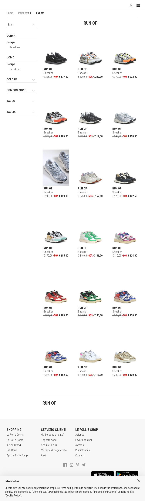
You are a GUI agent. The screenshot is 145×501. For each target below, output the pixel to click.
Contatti (79, 455)
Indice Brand (14, 445)
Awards (79, 445)
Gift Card (12, 450)
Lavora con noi (83, 440)
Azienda (79, 434)
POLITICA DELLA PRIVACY (69, 489)
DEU (82, 497)
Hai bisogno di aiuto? (52, 434)
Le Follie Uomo (15, 440)
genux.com (62, 497)
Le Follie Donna (15, 434)
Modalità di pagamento (54, 450)
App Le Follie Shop (17, 455)
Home (10, 12)
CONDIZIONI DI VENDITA (37, 489)
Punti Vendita (82, 450)
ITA (73, 497)
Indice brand (24, 12)
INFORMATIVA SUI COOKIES (102, 489)
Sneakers (14, 47)
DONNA (11, 35)
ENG (77, 497)
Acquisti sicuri (49, 445)
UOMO (10, 57)
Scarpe (11, 42)
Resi (43, 455)
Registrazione (49, 440)
